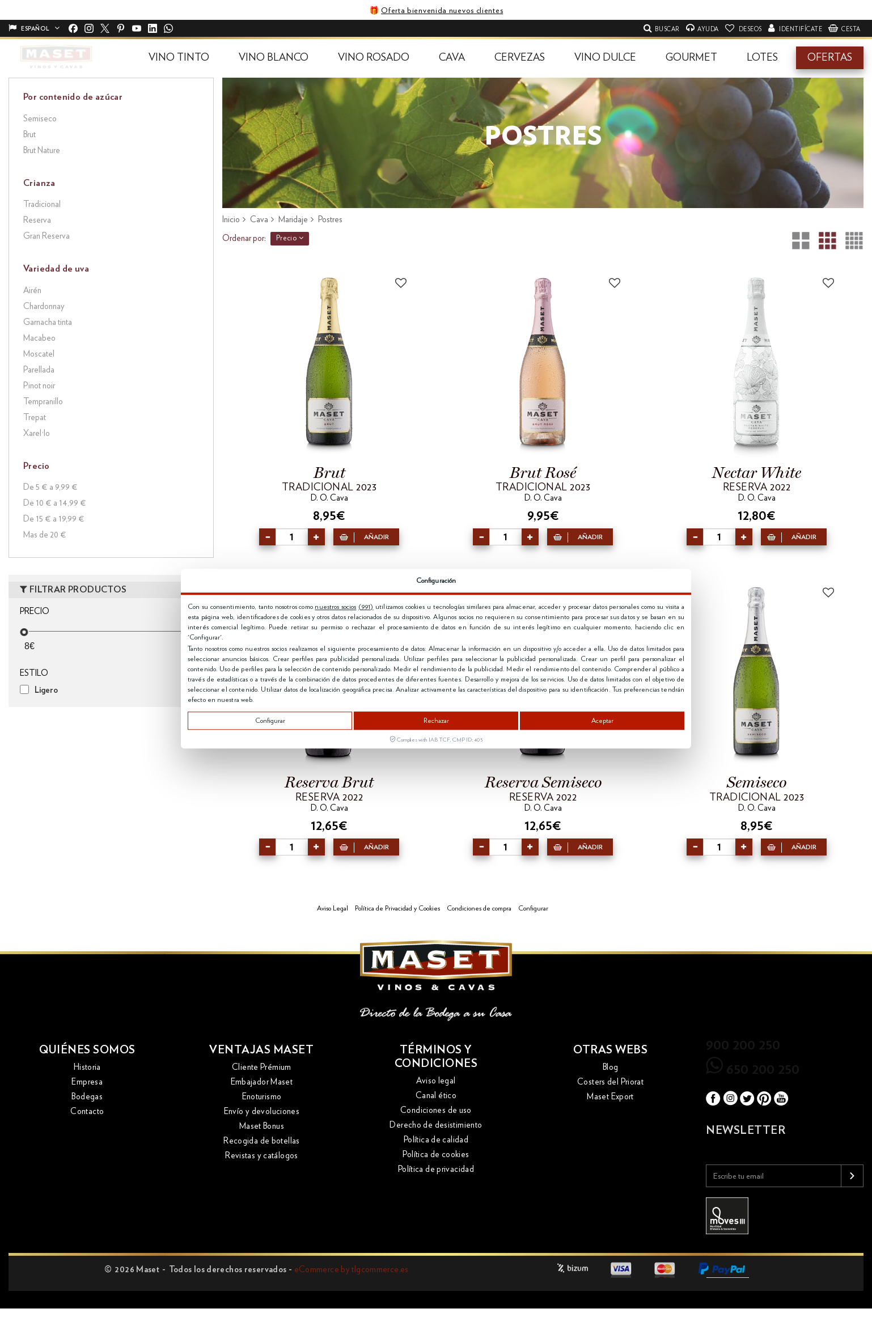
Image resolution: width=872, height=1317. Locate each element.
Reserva (37, 220)
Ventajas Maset (261, 1050)
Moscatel (38, 354)
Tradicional (42, 204)
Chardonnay (44, 306)
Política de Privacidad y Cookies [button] (397, 908)
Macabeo (39, 338)
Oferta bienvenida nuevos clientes (442, 11)
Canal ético (436, 1095)
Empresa (87, 1082)
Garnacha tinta (47, 322)
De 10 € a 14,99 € (54, 503)
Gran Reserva (46, 236)
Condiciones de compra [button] (479, 908)
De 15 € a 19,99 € (53, 519)
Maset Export (610, 1096)
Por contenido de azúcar (72, 96)
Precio (289, 238)
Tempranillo (43, 401)
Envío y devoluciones (262, 1111)
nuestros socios (335, 606)
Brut (29, 134)
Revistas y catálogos (261, 1155)
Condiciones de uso (436, 1110)
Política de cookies (436, 1154)
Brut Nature (41, 150)
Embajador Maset (262, 1082)
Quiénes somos (87, 1050)
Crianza (39, 183)
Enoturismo (262, 1096)
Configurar (270, 720)
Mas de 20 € (44, 535)
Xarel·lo (36, 433)
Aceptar (602, 720)
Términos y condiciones (436, 1056)
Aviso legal (435, 1081)
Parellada (38, 370)
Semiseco (40, 119)
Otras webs (610, 1050)
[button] (179, 57)
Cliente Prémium (261, 1067)
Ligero (46, 690)
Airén (32, 290)
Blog (611, 1067)
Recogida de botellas (261, 1141)
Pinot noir (39, 386)
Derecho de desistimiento (436, 1125)
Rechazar (436, 720)
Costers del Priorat (610, 1082)
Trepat (34, 417)
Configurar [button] (533, 908)
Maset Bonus (261, 1126)
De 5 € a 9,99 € (50, 487)
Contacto (87, 1111)
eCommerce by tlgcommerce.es (351, 1269)
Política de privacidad (436, 1169)
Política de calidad (436, 1140)
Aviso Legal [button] (332, 908)
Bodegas (87, 1096)
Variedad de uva (56, 268)
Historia (87, 1067)
